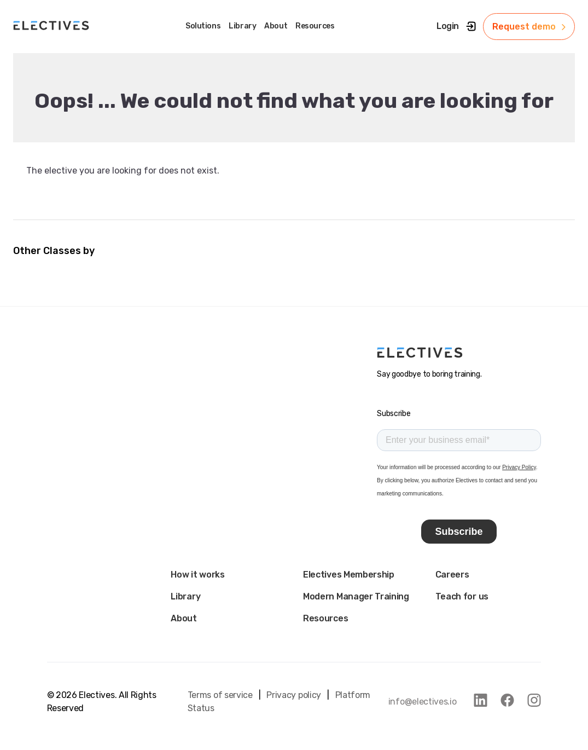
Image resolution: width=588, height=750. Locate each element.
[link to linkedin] (480, 700)
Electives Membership (348, 574)
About (183, 618)
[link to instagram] (534, 700)
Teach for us (461, 596)
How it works (197, 574)
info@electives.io (422, 701)
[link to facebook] (507, 700)
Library (185, 596)
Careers (452, 574)
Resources (325, 618)
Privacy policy (293, 695)
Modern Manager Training (356, 596)
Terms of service (220, 695)
